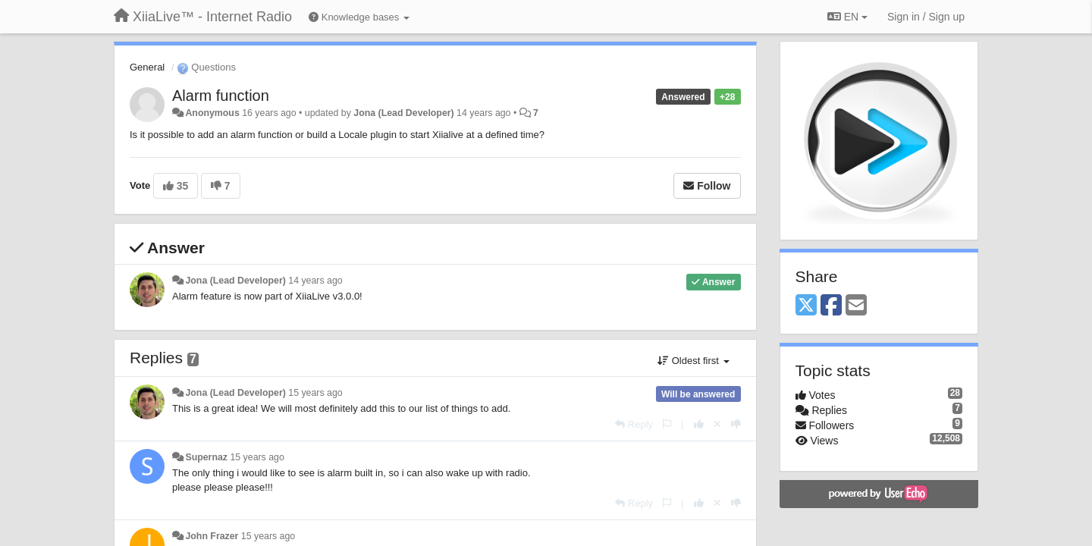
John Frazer (211, 536)
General (147, 67)
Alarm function (220, 95)
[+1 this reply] (699, 424)
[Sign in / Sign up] (926, 17)
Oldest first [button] (693, 360)
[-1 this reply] (736, 424)
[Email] (856, 306)
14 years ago (315, 280)
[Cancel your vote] (717, 424)
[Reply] (634, 424)
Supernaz (206, 457)
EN (847, 17)
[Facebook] (831, 306)
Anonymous (212, 113)
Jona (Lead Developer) (403, 113)
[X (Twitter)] (806, 306)
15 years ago (315, 393)
